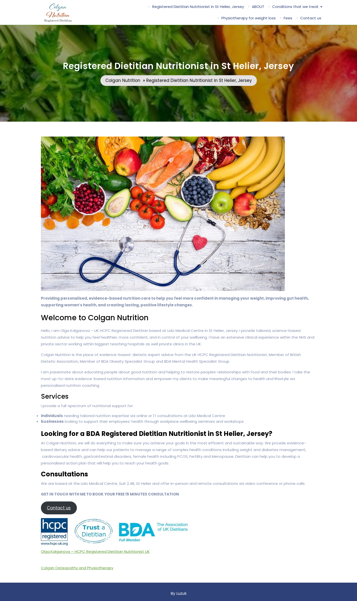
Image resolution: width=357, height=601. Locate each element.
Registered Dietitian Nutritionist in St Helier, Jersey (198, 6)
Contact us (310, 18)
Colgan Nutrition (122, 80)
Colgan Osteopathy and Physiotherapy (77, 567)
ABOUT (258, 6)
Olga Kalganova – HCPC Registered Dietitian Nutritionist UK (95, 551)
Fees (288, 18)
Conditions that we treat (295, 6)
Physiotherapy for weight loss (248, 18)
